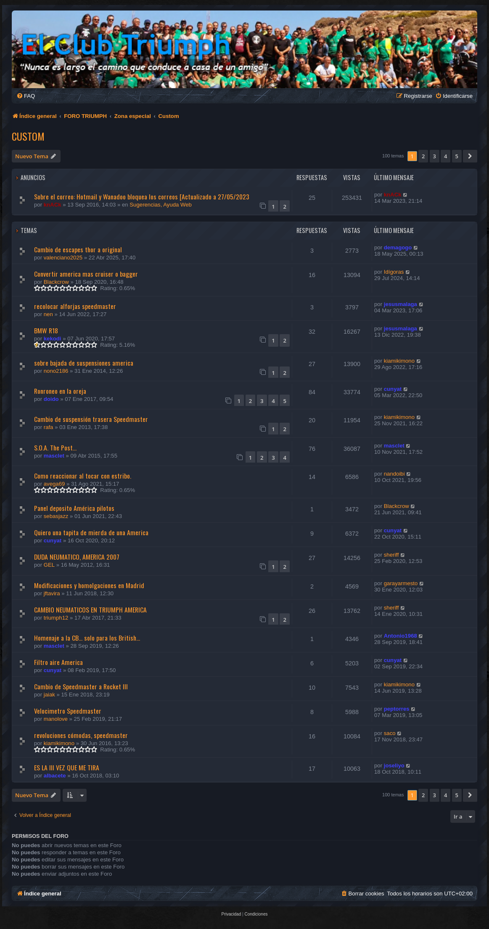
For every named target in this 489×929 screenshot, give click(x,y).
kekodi (52, 338)
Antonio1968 (400, 636)
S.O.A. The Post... (55, 447)
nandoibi (394, 474)
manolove (56, 719)
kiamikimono (399, 361)
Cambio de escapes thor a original (78, 249)
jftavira (52, 593)
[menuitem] (25, 96)
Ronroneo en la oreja (60, 391)
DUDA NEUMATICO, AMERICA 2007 (76, 557)
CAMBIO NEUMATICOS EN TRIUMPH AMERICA (90, 610)
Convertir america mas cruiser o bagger (86, 274)
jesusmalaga (400, 304)
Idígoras (394, 272)
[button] (470, 156)
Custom (28, 136)
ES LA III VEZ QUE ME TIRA (66, 767)
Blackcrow (56, 282)
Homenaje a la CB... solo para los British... (87, 638)
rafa (48, 427)
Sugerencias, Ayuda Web (161, 205)
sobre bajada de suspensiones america (83, 363)
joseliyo (394, 765)
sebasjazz (56, 516)
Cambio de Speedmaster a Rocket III (81, 686)
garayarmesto (401, 583)
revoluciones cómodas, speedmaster (81, 735)
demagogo (398, 247)
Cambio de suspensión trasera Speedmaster (91, 419)
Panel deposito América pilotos (74, 508)
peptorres (397, 709)
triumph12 (56, 618)
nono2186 (56, 371)
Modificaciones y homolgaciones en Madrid (89, 585)
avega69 (54, 484)
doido (51, 399)
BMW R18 (46, 330)
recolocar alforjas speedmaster (75, 306)
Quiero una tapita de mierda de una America (91, 532)
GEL (49, 565)
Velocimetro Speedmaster (67, 711)
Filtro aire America (58, 662)
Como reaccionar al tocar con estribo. (82, 476)
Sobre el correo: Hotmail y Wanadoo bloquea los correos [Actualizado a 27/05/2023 (141, 196)
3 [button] (434, 156)
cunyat (393, 389)
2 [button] (423, 156)
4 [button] (445, 156)
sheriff (391, 555)
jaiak (49, 694)
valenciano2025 (63, 257)
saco (390, 733)
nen (48, 314)
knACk (52, 205)
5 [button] (456, 156)
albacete (55, 775)
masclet (54, 456)
